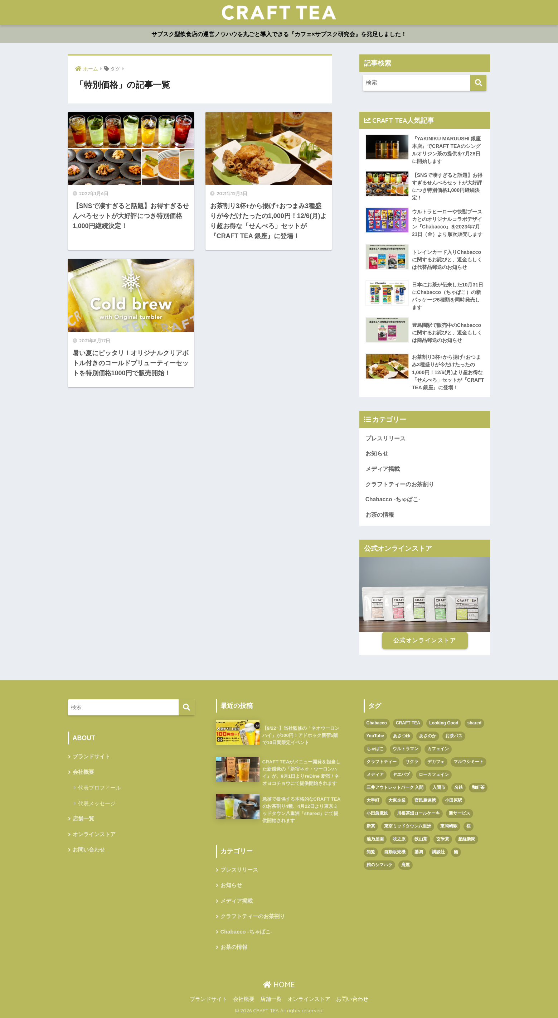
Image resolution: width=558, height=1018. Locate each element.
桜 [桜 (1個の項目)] (468, 826)
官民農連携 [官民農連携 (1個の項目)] (425, 800)
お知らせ (376, 453)
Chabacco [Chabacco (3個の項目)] (377, 722)
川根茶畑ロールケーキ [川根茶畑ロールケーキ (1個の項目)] (418, 813)
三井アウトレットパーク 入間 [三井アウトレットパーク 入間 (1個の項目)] (395, 787)
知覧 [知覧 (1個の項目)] (371, 851)
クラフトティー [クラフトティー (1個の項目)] (382, 761)
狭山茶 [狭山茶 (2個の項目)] (420, 838)
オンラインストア (94, 834)
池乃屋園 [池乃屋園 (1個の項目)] (375, 838)
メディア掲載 (382, 469)
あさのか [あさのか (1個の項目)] (427, 735)
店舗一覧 (83, 818)
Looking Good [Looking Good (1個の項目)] (443, 722)
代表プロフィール (99, 788)
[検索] (478, 83)
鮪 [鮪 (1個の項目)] (456, 851)
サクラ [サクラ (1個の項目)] (412, 761)
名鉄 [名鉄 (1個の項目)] (458, 787)
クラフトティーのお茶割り (399, 484)
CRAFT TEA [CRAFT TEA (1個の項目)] (408, 722)
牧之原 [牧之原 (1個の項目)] (399, 838)
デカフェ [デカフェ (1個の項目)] (436, 761)
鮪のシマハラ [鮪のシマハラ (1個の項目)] (379, 864)
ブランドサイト (91, 756)
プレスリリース (385, 438)
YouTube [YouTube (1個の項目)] (375, 735)
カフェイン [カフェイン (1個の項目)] (438, 748)
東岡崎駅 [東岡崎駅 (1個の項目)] (448, 826)
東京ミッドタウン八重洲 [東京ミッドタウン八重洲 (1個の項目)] (407, 826)
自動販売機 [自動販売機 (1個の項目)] (395, 851)
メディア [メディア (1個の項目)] (375, 774)
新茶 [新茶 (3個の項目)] (371, 826)
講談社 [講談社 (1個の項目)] (438, 851)
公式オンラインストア (424, 640)
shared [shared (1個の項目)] (474, 722)
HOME (279, 984)
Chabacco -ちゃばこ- (393, 499)
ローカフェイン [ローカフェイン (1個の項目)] (434, 774)
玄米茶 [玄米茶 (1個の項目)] (442, 838)
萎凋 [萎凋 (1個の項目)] (418, 851)
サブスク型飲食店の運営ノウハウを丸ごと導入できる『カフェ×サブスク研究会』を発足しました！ (279, 34)
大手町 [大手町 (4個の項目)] (373, 800)
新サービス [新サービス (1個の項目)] (459, 813)
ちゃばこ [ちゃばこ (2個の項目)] (375, 748)
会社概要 (83, 772)
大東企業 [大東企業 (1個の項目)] (397, 800)
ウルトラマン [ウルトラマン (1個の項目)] (405, 748)
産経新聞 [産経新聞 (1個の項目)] (466, 838)
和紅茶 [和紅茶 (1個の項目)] (478, 787)
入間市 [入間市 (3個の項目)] (438, 787)
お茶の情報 (379, 515)
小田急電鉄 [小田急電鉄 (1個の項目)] (377, 813)
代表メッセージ (97, 803)
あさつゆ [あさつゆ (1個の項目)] (401, 735)
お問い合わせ (89, 850)
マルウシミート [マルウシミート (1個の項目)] (468, 761)
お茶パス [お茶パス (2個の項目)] (453, 735)
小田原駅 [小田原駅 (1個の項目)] (453, 800)
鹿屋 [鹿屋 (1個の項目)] (405, 864)
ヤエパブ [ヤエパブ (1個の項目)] (401, 774)
